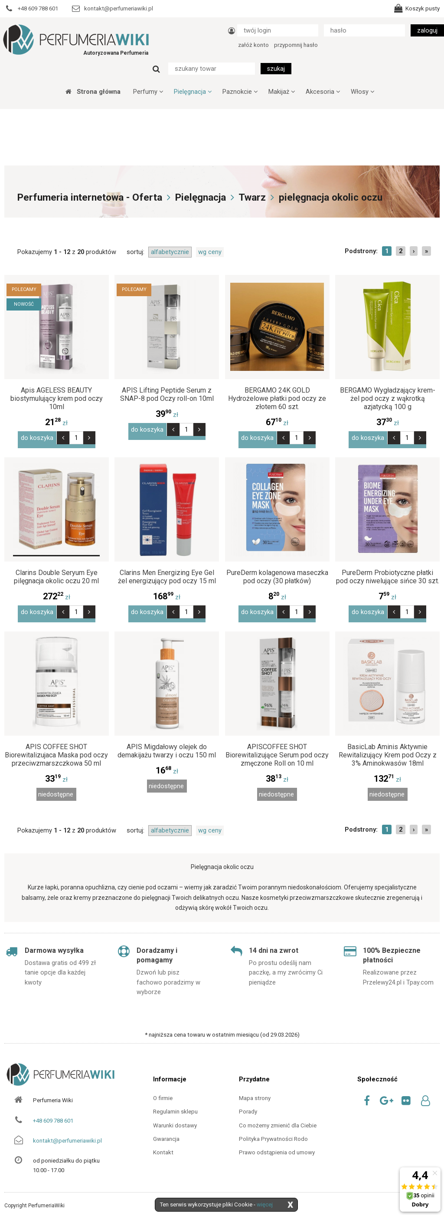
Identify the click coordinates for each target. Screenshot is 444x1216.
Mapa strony (255, 1090)
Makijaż (281, 92)
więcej (265, 1204)
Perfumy (148, 92)
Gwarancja (166, 1131)
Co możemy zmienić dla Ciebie (278, 1117)
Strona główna (93, 92)
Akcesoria (323, 92)
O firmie (163, 1090)
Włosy (362, 92)
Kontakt (163, 1145)
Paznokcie (240, 92)
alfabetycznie (170, 252)
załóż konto (253, 45)
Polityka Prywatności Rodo (273, 1131)
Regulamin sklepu (175, 1104)
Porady (248, 1104)
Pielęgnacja (193, 92)
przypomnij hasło (296, 45)
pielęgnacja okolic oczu (330, 197)
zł (56, 423)
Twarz (252, 197)
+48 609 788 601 (53, 1113)
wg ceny (210, 252)
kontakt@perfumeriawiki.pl (67, 1133)
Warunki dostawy (175, 1117)
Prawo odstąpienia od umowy (277, 1145)
